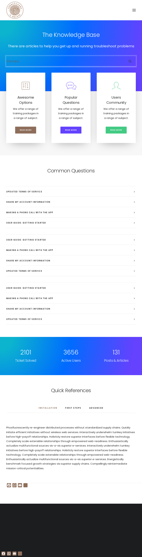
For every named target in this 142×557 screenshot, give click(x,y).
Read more (25, 130)
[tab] (71, 191)
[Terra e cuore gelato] (14, 10)
